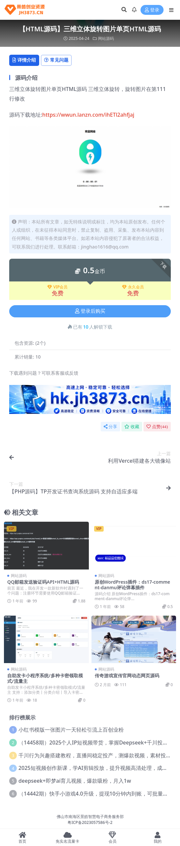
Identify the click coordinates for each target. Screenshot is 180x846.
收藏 (131, 426)
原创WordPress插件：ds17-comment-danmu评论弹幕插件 (132, 585)
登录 (152, 10)
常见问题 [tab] (56, 60)
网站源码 (106, 38)
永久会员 (133, 287)
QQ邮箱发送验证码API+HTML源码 (43, 582)
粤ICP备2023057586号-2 (90, 822)
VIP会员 (57, 287)
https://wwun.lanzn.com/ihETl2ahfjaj (88, 114)
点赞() (157, 426)
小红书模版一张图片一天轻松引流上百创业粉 (71, 729)
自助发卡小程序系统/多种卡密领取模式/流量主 (45, 678)
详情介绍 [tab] (24, 60)
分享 (110, 426)
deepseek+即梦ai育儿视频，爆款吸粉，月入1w (74, 780)
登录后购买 (90, 311)
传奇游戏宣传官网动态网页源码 (127, 675)
